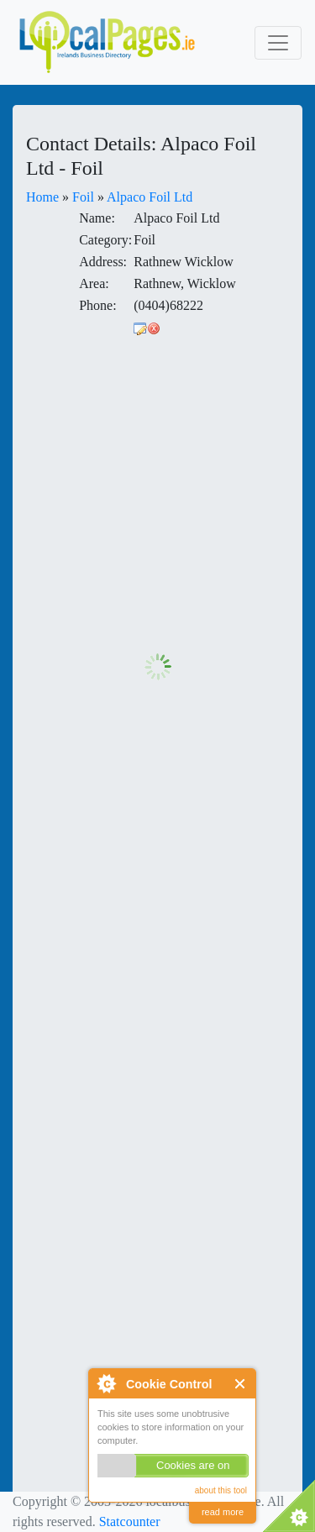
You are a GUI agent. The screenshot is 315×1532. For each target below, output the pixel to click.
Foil (83, 197)
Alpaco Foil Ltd (149, 197)
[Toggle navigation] (278, 43)
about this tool (221, 1490)
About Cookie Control (106, 1383)
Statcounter (129, 1521)
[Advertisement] (157, 495)
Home (42, 197)
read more (223, 1512)
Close (240, 1383)
